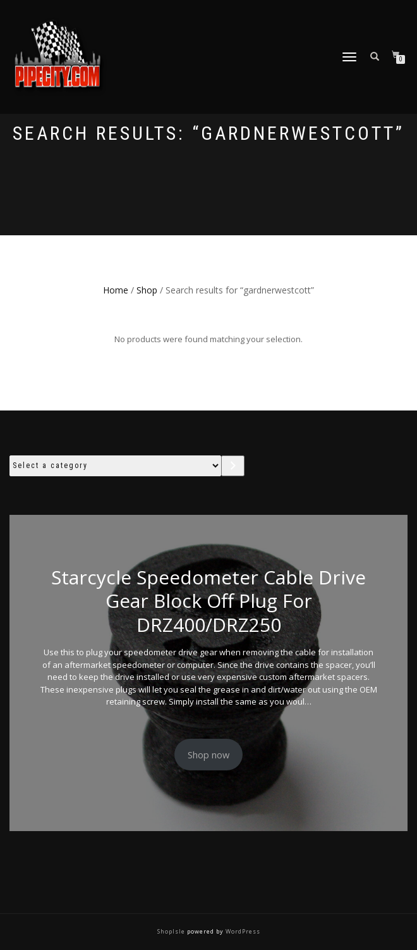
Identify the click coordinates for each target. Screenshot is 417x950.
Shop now (208, 754)
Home (115, 290)
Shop (146, 290)
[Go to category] (233, 465)
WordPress (242, 931)
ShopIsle (172, 931)
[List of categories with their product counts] (115, 465)
